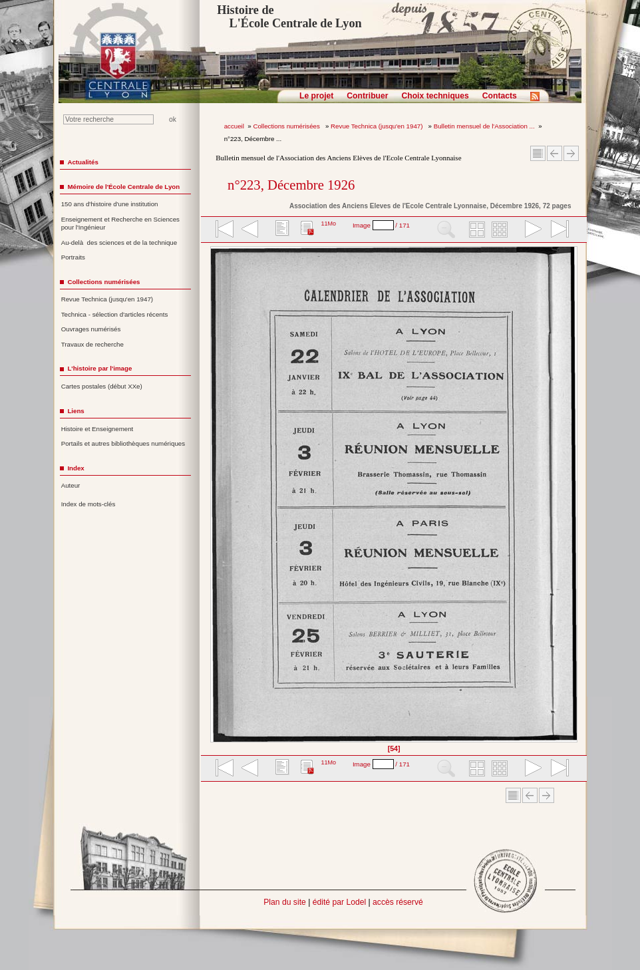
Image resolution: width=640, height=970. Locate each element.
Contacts (499, 95)
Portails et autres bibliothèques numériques (123, 443)
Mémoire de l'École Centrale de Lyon (123, 186)
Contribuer (367, 95)
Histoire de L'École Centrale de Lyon (289, 16)
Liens (75, 410)
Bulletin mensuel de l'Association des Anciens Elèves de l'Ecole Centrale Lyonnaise (338, 158)
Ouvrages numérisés (91, 329)
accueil (234, 126)
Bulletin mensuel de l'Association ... (484, 126)
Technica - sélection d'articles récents (114, 314)
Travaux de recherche (92, 344)
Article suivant (571, 153)
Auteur (70, 485)
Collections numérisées (287, 126)
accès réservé (398, 902)
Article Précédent (554, 153)
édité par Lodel (339, 902)
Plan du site (284, 902)
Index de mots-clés (88, 504)
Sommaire (538, 153)
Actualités (82, 162)
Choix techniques (434, 95)
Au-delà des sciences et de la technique (119, 242)
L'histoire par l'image (99, 368)
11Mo (328, 223)
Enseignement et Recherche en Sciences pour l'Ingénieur (120, 224)
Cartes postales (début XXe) (101, 386)
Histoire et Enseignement (97, 428)
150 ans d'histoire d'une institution (109, 204)
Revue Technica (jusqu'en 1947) (377, 126)
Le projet (316, 95)
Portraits (73, 257)
